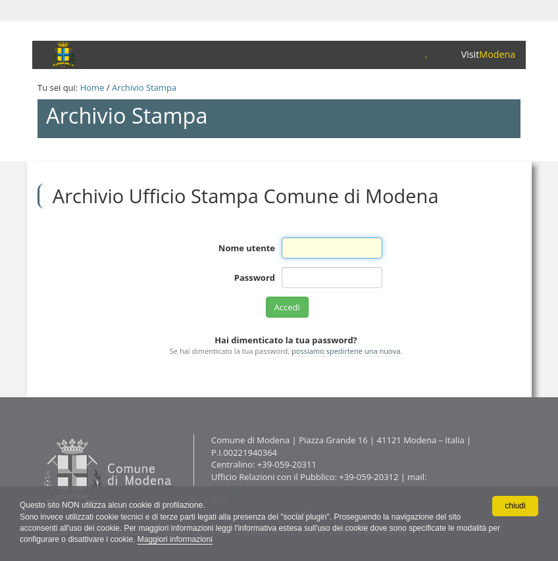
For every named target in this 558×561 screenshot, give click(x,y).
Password (254, 277)
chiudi (515, 505)
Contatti (40, 433)
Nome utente (246, 248)
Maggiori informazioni (175, 539)
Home (92, 87)
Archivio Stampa (144, 87)
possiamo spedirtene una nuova (346, 351)
